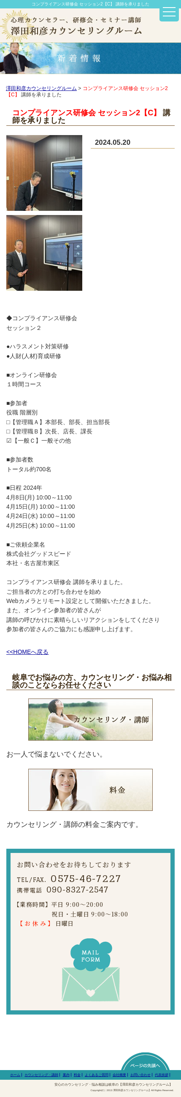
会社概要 (119, 1075)
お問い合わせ (140, 1075)
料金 (77, 1075)
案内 (66, 1075)
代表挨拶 (161, 1075)
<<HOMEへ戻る (27, 651)
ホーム (15, 1075)
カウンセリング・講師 (41, 1075)
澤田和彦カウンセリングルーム (41, 88)
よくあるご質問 (96, 1075)
